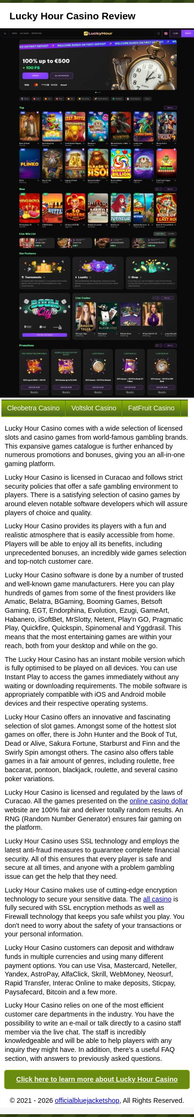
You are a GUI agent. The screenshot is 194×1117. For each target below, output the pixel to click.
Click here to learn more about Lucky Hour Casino (96, 1079)
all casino (157, 899)
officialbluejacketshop (87, 1100)
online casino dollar (159, 801)
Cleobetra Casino (33, 408)
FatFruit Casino (151, 408)
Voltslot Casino (93, 408)
